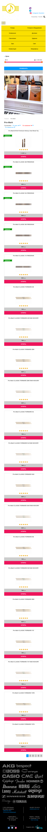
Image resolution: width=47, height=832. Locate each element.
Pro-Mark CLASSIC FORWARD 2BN (23, 349)
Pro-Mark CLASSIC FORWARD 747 (23, 630)
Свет (34, 43)
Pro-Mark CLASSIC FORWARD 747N (23, 724)
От (6, 60)
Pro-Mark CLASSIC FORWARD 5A (23, 412)
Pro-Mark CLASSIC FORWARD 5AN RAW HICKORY (23, 505)
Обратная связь (7, 810)
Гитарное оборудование (34, 28)
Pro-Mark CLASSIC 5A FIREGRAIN (23, 193)
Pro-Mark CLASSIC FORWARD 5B (23, 537)
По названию (26, 125)
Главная (6, 118)
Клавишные (12, 33)
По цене (15, 125)
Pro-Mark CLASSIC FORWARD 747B (23, 693)
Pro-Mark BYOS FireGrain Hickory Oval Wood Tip (23, 131)
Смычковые (12, 38)
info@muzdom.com (34, 809)
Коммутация (12, 49)
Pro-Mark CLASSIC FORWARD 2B (23, 287)
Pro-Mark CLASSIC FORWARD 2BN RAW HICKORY (23, 380)
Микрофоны (34, 49)
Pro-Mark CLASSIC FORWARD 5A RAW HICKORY (23, 443)
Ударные (34, 38)
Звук (12, 43)
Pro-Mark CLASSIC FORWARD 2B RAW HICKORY (23, 318)
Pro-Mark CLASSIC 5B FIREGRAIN (23, 224)
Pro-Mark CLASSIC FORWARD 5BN (23, 599)
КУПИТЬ (23, 156)
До (35, 60)
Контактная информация (9, 812)
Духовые (34, 33)
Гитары (12, 28)
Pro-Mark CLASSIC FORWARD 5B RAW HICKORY (23, 568)
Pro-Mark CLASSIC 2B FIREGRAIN (23, 162)
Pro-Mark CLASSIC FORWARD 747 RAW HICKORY (23, 661)
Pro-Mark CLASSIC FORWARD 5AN (23, 474)
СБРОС (23, 72)
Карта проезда (34, 819)
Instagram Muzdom (37, 13)
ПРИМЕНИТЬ (23, 68)
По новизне (8, 127)
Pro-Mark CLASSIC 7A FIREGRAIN (23, 255)
